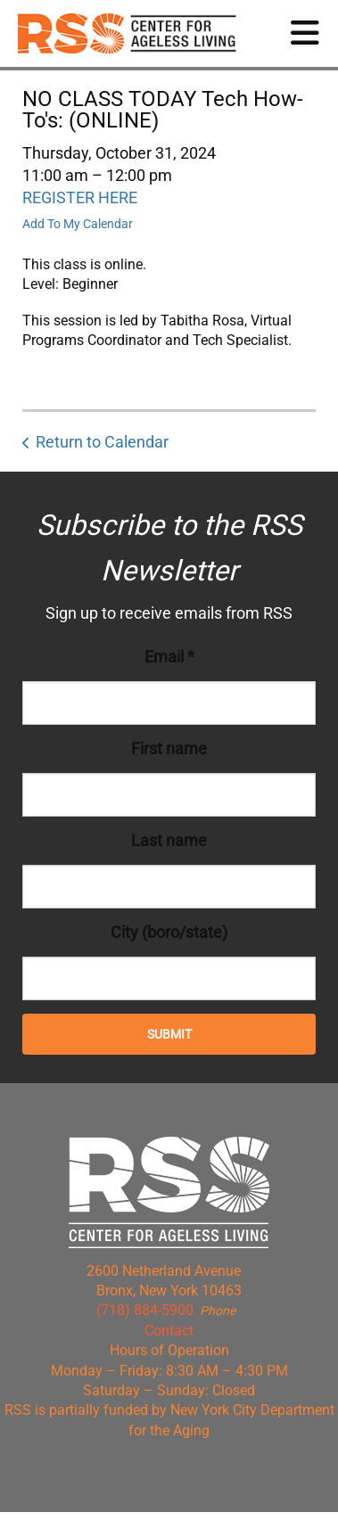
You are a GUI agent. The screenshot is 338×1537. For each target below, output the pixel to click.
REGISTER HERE (79, 197)
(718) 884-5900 (145, 1310)
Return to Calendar (102, 441)
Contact (169, 1330)
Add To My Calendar (77, 224)
